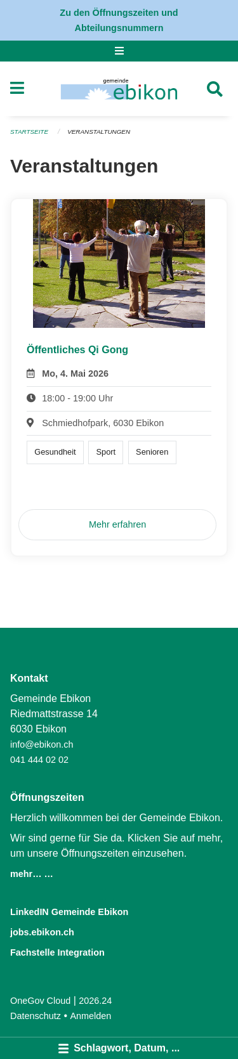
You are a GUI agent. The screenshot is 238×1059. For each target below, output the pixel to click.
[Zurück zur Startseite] (119, 89)
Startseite (29, 131)
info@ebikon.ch (41, 744)
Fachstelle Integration (57, 952)
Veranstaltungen (98, 131)
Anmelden (91, 1016)
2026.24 (95, 1001)
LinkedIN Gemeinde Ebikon (69, 912)
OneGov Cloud (40, 1001)
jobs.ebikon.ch (42, 932)
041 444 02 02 (39, 760)
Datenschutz (35, 1016)
